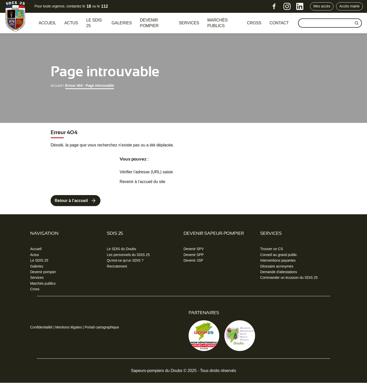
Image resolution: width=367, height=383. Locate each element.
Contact (279, 23)
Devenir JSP (193, 261)
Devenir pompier (149, 23)
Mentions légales (68, 327)
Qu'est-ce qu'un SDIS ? (125, 261)
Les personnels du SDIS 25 (128, 255)
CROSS (254, 23)
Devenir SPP (194, 255)
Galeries (121, 23)
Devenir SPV (194, 249)
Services (189, 23)
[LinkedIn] (299, 6)
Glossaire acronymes (276, 266)
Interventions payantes (278, 261)
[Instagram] (287, 6)
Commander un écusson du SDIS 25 (289, 278)
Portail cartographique (102, 327)
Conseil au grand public (278, 255)
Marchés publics (217, 23)
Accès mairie (349, 6)
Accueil (47, 23)
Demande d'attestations (278, 272)
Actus (71, 23)
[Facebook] (274, 6)
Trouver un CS (271, 249)
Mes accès (321, 6)
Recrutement (117, 266)
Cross (34, 289)
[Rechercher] (356, 23)
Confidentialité (41, 327)
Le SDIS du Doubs (121, 249)
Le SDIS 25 (94, 23)
